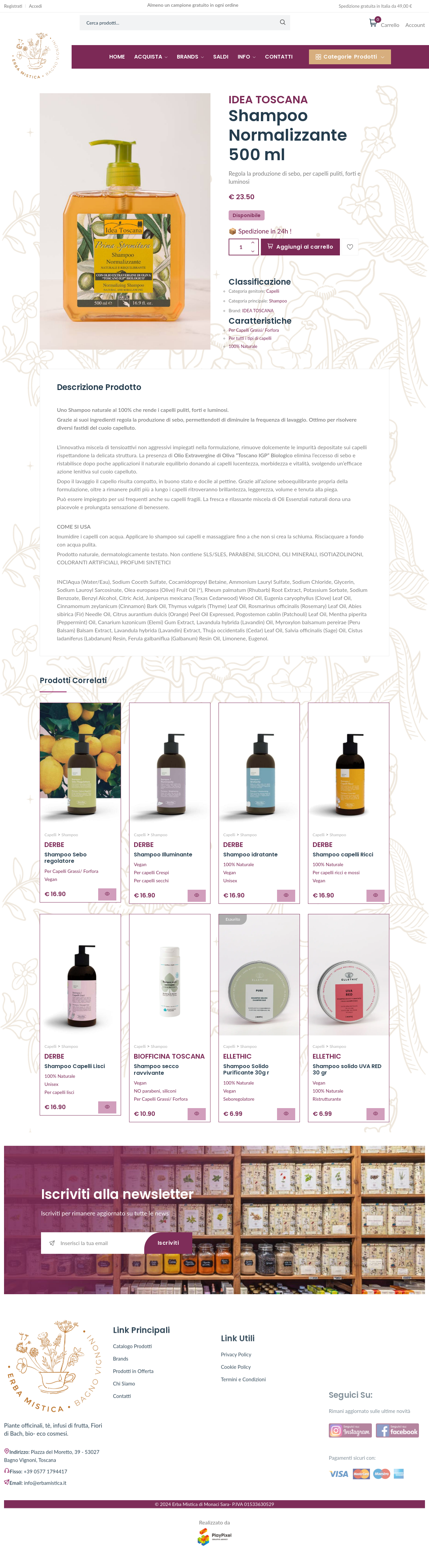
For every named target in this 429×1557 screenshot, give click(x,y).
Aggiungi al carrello (301, 247)
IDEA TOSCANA (257, 310)
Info (247, 57)
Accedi (35, 6)
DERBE (54, 844)
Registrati (13, 6)
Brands (190, 57)
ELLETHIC (237, 1056)
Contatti (278, 57)
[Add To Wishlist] (350, 247)
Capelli (272, 291)
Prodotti (350, 56)
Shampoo (278, 301)
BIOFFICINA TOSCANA (169, 1056)
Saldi (220, 57)
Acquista (150, 57)
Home (117, 57)
